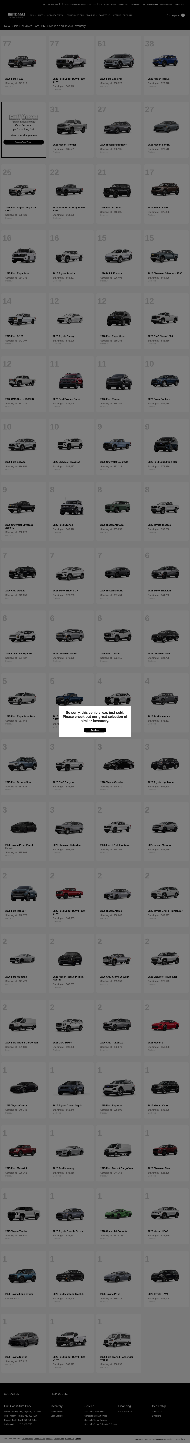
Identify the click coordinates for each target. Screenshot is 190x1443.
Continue (95, 730)
